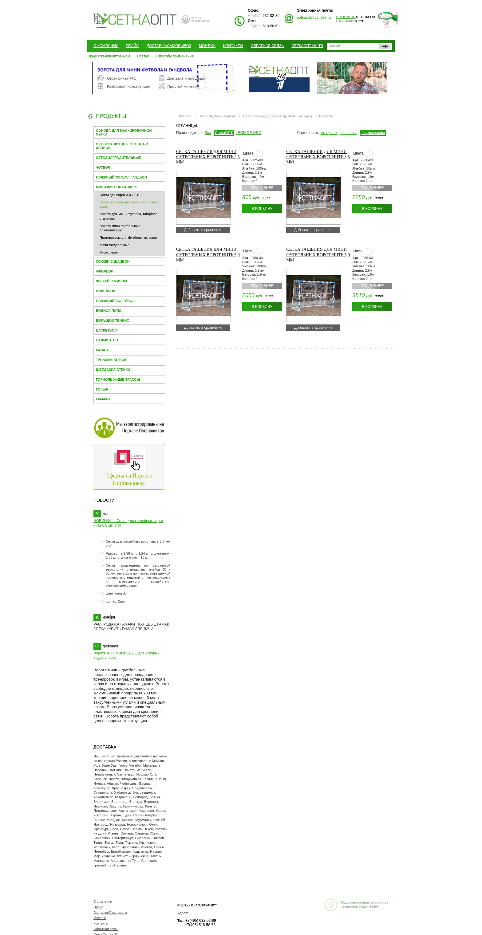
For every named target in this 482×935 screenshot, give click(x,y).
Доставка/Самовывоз (169, 46)
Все (208, 133)
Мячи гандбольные (114, 245)
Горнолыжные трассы (118, 379)
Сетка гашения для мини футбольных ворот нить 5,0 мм (208, 254)
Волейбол (105, 291)
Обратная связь (267, 46)
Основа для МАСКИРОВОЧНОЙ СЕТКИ (124, 132)
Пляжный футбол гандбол (121, 177)
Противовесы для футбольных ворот (128, 237)
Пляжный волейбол (115, 301)
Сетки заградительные (118, 157)
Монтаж (207, 46)
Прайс (132, 46)
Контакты (233, 46)
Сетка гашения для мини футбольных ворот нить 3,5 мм (318, 156)
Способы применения (175, 56)
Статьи (143, 56)
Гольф (102, 389)
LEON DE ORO (248, 133)
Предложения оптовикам (108, 56)
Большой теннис (112, 320)
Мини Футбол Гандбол (117, 187)
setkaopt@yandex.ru (314, 17)
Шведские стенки (113, 369)
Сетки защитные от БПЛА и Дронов (122, 146)
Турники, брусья (112, 360)
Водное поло (108, 310)
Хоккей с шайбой (113, 261)
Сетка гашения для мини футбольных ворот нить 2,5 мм (208, 156)
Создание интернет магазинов (364, 902)
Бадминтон (107, 340)
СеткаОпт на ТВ (307, 46)
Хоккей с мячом (111, 281)
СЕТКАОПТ (135, 19)
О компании (105, 46)
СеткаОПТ (224, 133)
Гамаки (103, 399)
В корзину (262, 208)
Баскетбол (106, 330)
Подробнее (262, 188)
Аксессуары (109, 252)
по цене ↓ (348, 133)
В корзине (346, 17)
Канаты (103, 350)
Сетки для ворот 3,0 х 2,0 (119, 195)
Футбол (103, 167)
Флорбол (104, 271)
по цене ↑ (329, 133)
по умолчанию (373, 133)
